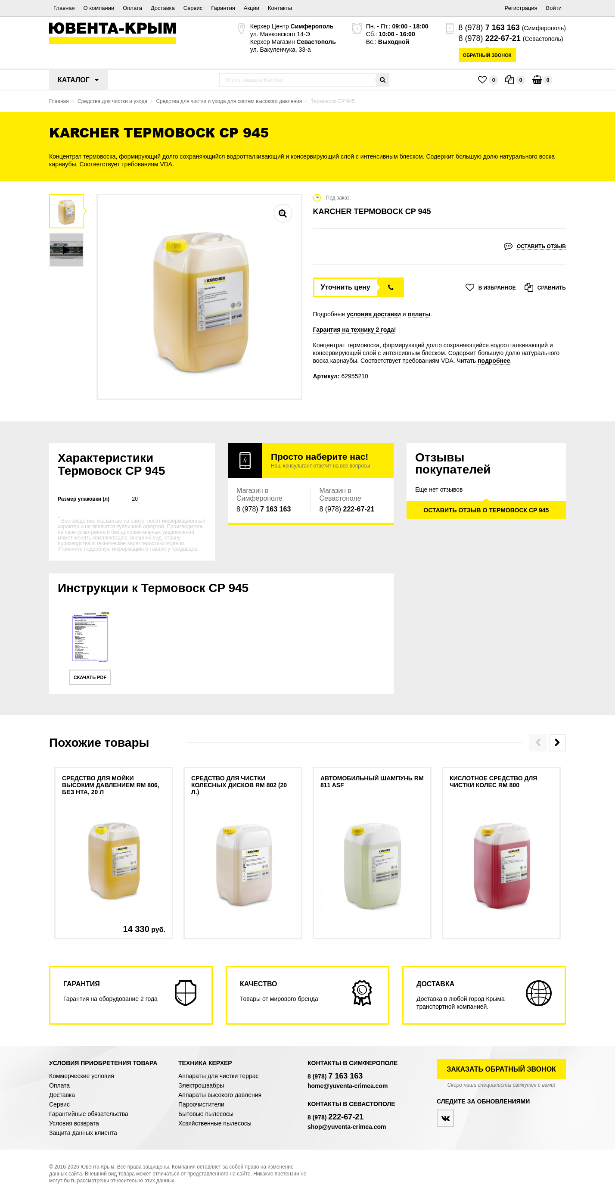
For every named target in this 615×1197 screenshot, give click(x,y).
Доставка (163, 8)
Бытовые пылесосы (205, 1113)
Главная (64, 8)
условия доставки (374, 314)
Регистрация (521, 8)
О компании (98, 8)
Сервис (193, 8)
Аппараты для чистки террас (218, 1075)
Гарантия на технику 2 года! (354, 329)
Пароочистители (201, 1104)
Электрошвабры (201, 1085)
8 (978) (489, 27)
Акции (251, 8)
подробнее (494, 360)
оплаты (419, 314)
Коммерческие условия (81, 1075)
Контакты (280, 8)
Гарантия (223, 8)
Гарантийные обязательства (88, 1113)
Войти (554, 8)
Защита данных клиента (83, 1132)
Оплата (132, 8)
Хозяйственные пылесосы (215, 1123)
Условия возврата (74, 1123)
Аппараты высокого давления (219, 1094)
